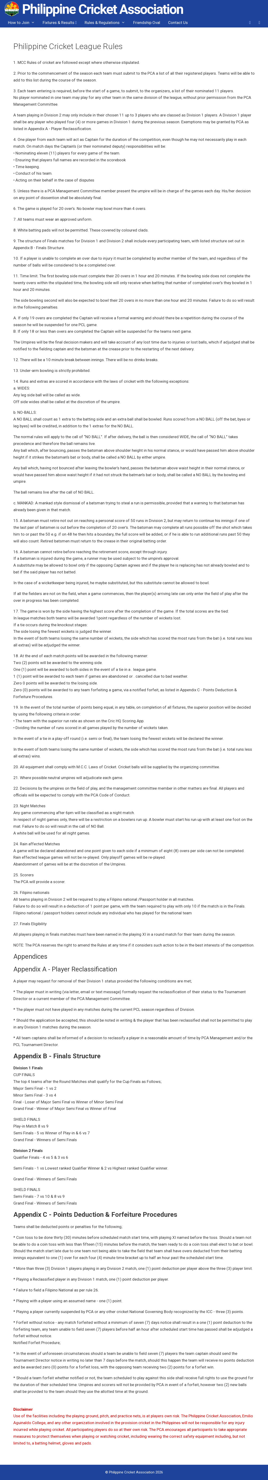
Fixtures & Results (60, 22)
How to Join (23, 22)
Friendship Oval (146, 22)
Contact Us (178, 22)
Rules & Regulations (107, 22)
